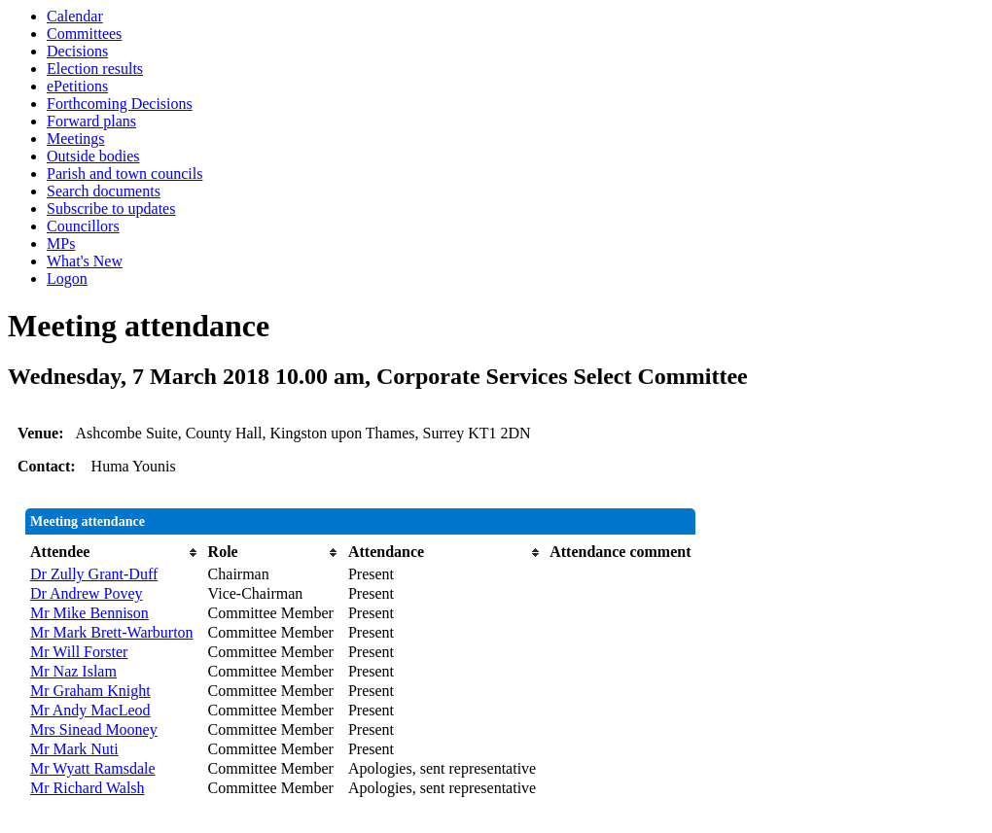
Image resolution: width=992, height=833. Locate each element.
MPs (61, 243)
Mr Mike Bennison (89, 613)
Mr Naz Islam (73, 671)
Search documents (103, 191)
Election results (95, 68)
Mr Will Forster (78, 651)
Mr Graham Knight (90, 690)
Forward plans (91, 121)
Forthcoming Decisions (120, 103)
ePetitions (77, 86)
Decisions (77, 51)
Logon (67, 278)
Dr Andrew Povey (86, 593)
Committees (84, 33)
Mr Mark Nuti (74, 749)
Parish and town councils (124, 173)
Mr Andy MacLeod (90, 710)
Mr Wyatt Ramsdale (93, 768)
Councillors (83, 226)
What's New (85, 261)
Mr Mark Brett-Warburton (112, 632)
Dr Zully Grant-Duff (94, 574)
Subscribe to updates (111, 208)
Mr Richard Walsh (87, 788)
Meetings (76, 138)
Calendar (75, 16)
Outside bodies (93, 156)
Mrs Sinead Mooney (94, 729)
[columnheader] (114, 552)
